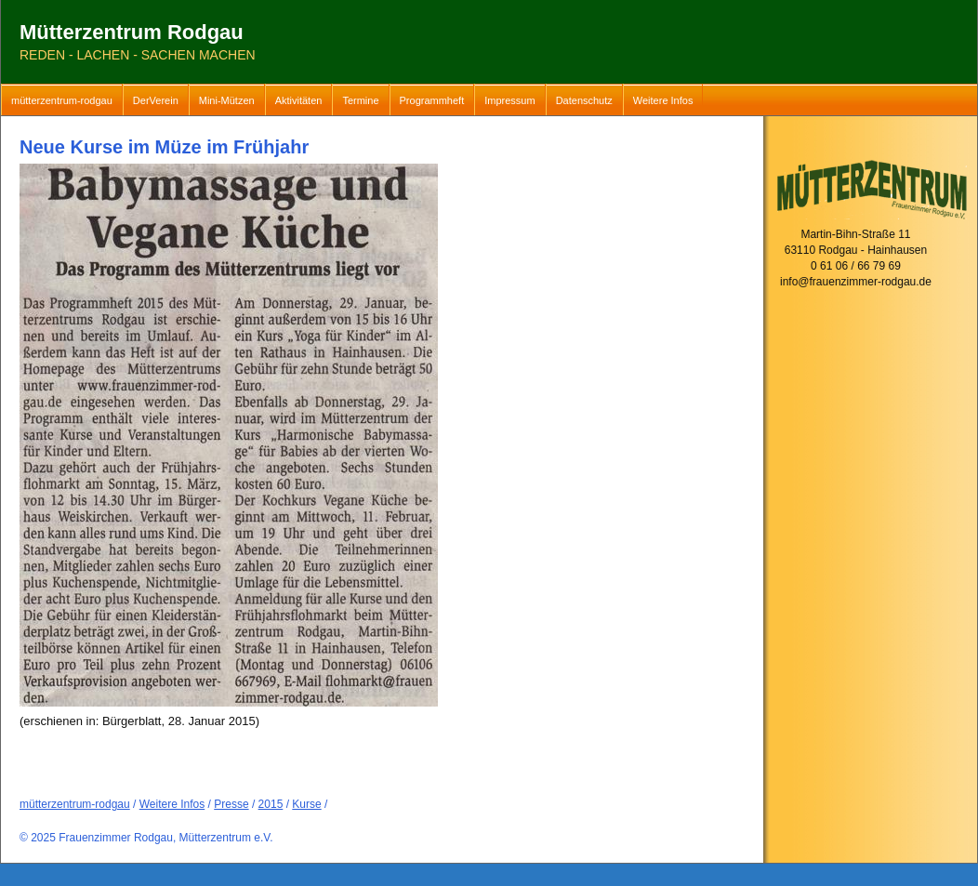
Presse (231, 804)
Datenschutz (584, 100)
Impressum (509, 100)
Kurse (306, 804)
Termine (360, 100)
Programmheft (432, 100)
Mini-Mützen (227, 100)
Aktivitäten (299, 100)
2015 (271, 804)
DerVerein (155, 100)
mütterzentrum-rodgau (61, 100)
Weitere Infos (663, 100)
